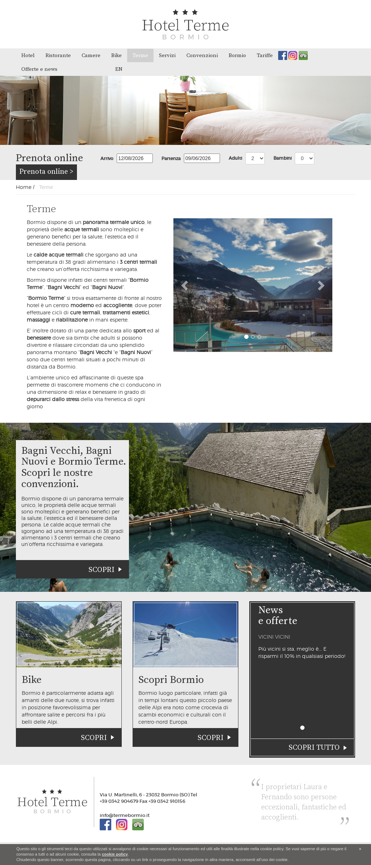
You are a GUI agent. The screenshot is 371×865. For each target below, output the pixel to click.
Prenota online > (46, 171)
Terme (140, 55)
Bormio (237, 55)
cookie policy (115, 854)
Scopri (102, 569)
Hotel (28, 55)
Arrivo (106, 158)
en (118, 69)
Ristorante (58, 55)
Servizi (167, 55)
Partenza (171, 158)
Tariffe (265, 55)
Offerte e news (39, 69)
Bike (116, 55)
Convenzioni (202, 55)
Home (23, 187)
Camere (91, 55)
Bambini (282, 158)
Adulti (235, 158)
